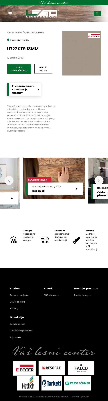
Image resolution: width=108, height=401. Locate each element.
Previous (9, 180)
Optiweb (84, 396)
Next (99, 180)
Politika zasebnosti (49, 396)
